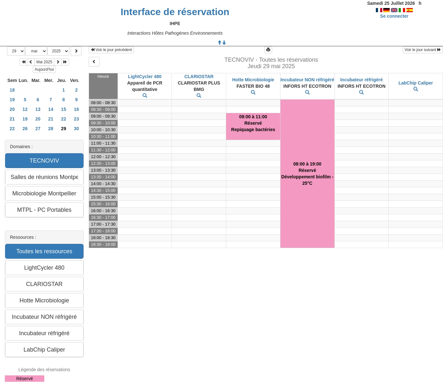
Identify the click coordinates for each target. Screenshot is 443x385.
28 (50, 128)
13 (37, 109)
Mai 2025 (44, 62)
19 (12, 99)
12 (25, 109)
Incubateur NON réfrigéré (307, 79)
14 (50, 109)
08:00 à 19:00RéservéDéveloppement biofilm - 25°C (307, 173)
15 (63, 109)
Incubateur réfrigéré (361, 79)
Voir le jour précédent (111, 50)
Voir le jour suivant (423, 50)
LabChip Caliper (415, 82)
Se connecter (394, 16)
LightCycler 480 (144, 76)
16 (76, 109)
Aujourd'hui (44, 69)
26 (25, 128)
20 (12, 109)
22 (63, 118)
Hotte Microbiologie (253, 79)
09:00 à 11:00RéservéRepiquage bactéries (253, 123)
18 (12, 90)
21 (12, 118)
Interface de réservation (174, 11)
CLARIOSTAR (199, 76)
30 (76, 128)
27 (37, 128)
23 (76, 118)
